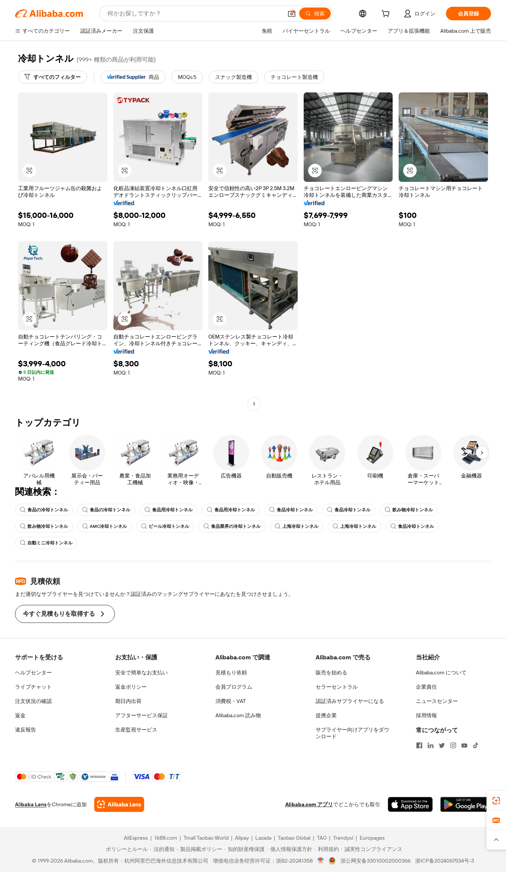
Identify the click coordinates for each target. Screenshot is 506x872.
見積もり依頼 (231, 672)
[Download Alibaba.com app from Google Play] (465, 804)
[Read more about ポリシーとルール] (126, 849)
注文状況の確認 (33, 701)
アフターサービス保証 (141, 715)
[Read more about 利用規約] (327, 849)
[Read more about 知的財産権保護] (244, 849)
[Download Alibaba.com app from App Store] (410, 804)
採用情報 (426, 715)
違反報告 (25, 730)
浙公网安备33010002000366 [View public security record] (375, 861)
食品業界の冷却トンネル (232, 526)
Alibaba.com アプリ (309, 804)
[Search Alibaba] (194, 13)
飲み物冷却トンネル (409, 510)
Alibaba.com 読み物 (238, 715)
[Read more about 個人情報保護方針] (289, 849)
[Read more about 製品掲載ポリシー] (199, 849)
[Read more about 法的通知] (162, 849)
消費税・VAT (230, 701)
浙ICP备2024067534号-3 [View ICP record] (444, 861)
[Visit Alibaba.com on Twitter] (441, 745)
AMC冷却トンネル (104, 526)
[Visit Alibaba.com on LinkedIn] (430, 745)
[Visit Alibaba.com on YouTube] (464, 745)
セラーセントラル (337, 687)
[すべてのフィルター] (52, 77)
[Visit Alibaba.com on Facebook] (419, 745)
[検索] (315, 14)
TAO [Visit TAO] (322, 838)
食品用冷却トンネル (169, 510)
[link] (496, 800)
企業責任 (426, 687)
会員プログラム (233, 687)
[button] (291, 13)
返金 (20, 715)
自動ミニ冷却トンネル (46, 543)
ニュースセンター (437, 701)
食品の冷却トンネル (44, 510)
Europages (372, 838)
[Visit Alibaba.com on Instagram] (453, 745)
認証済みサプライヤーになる (350, 701)
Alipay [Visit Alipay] (242, 838)
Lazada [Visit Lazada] (263, 838)
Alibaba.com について (441, 672)
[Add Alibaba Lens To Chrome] (119, 804)
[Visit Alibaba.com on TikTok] (475, 745)
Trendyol (343, 838)
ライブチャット (33, 687)
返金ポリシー (131, 687)
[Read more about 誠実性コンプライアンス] (371, 849)
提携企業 (326, 715)
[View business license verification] (320, 860)
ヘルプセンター (33, 672)
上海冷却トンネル (296, 526)
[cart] (387, 15)
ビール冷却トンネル (165, 526)
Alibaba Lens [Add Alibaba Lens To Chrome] (31, 804)
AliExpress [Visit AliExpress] (136, 838)
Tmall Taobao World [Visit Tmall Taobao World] (206, 838)
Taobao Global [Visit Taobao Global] (294, 838)
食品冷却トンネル (291, 510)
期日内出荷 (128, 701)
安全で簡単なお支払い (141, 672)
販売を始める (331, 672)
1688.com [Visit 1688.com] (165, 838)
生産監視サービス (136, 730)
